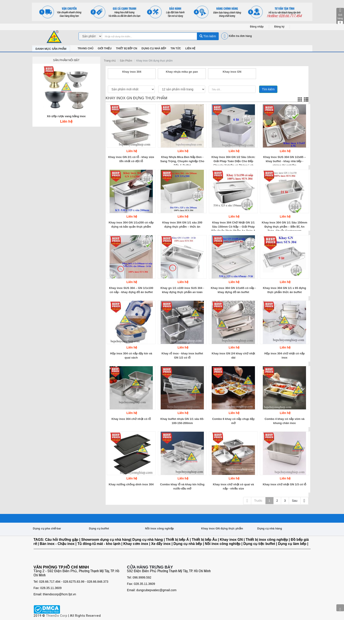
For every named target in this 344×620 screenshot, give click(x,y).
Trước (258, 500)
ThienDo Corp (56, 615)
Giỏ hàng (340, 16)
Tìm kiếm (208, 36)
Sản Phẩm (126, 60)
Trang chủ (110, 60)
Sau (294, 500)
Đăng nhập (256, 26)
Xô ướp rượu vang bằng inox (66, 116)
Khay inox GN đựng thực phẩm (154, 60)
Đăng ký (279, 26)
